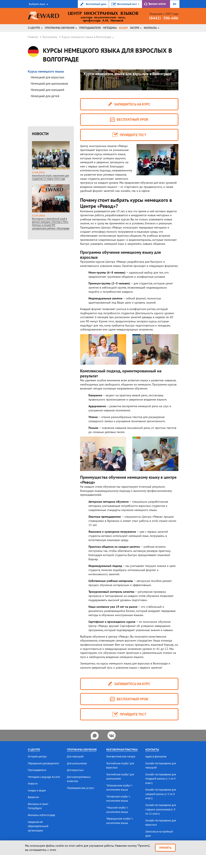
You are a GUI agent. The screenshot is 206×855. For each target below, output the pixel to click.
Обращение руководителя (43, 763)
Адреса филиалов (155, 756)
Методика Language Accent (44, 777)
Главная (33, 37)
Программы (49, 37)
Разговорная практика (122, 749)
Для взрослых (75, 770)
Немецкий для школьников (49, 83)
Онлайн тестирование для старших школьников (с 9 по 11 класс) (160, 809)
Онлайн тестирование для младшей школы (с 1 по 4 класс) (160, 779)
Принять (165, 848)
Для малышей (75, 756)
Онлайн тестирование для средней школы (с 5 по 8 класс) (160, 794)
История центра (37, 756)
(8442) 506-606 (163, 18)
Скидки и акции (37, 790)
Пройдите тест (129, 134)
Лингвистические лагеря (120, 756)
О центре (35, 28)
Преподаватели (90, 28)
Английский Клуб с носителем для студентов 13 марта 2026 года (50, 155)
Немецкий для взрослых (47, 77)
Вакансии (33, 797)
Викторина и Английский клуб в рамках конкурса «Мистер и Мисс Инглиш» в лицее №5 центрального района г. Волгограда (50, 202)
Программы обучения (61, 28)
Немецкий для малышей (47, 90)
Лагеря (136, 28)
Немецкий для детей (45, 96)
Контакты (152, 749)
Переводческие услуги (80, 788)
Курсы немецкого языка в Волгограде (86, 37)
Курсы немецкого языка (46, 71)
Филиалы (151, 28)
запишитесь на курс (129, 104)
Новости (33, 783)
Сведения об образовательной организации (38, 826)
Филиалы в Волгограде (41, 815)
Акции (123, 28)
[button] (38, 4)
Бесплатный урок (129, 119)
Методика (110, 28)
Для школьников (77, 763)
